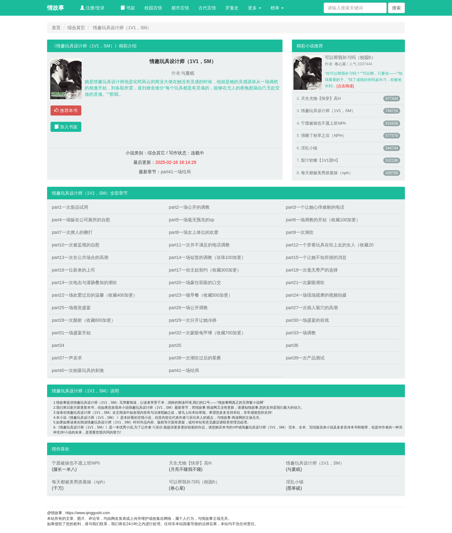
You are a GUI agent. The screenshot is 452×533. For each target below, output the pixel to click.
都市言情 (180, 7)
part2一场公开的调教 (189, 207)
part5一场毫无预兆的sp (191, 219)
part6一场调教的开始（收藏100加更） (323, 219)
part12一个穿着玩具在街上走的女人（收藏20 (330, 244)
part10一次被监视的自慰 (76, 244)
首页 (56, 27)
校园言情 (153, 7)
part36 (292, 345)
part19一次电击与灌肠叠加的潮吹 (84, 282)
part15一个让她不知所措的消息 (316, 257)
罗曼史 (232, 7)
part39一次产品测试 (305, 357)
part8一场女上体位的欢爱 (193, 232)
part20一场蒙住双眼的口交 (195, 282)
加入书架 (66, 126)
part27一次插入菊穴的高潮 (312, 307)
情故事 (55, 8)
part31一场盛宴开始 (71, 332)
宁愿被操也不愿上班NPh (323, 123)
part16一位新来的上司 (73, 269)
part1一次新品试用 (70, 207)
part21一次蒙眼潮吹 (305, 282)
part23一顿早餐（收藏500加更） (201, 295)
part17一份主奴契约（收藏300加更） (205, 269)
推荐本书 (66, 110)
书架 (128, 7)
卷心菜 (340, 64)
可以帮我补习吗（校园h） (350, 57)
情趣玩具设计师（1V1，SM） (328, 110)
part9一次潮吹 (300, 232)
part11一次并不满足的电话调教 (199, 244)
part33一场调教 (301, 332)
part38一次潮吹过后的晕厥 (195, 357)
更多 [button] (254, 7)
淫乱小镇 (309, 148)
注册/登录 (92, 7)
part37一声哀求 (67, 357)
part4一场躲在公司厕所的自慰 (81, 219)
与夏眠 (187, 73)
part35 (175, 345)
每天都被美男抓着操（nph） (327, 172)
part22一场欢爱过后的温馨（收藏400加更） (94, 295)
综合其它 (76, 27)
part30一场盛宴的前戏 (307, 320)
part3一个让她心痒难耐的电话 (315, 207)
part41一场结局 (176, 171)
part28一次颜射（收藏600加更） (84, 320)
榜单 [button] (277, 7)
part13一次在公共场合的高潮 (80, 257)
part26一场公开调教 (188, 307)
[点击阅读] (345, 86)
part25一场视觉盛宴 (71, 307)
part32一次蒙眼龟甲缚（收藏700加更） (207, 332)
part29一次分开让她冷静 (193, 320)
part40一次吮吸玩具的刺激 (78, 370)
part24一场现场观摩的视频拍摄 (316, 295)
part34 (58, 345)
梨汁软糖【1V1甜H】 (320, 160)
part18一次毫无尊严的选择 (312, 269)
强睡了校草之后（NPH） (323, 135)
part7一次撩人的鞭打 (72, 232)
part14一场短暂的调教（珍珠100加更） (207, 257)
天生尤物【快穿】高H (321, 98)
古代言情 (207, 7)
